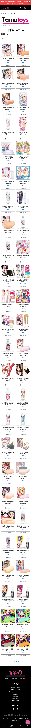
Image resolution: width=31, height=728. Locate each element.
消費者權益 (15, 696)
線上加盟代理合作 (15, 687)
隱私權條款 (15, 694)
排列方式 (4, 34)
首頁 (2, 13)
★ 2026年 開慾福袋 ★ (15, 689)
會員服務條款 (15, 698)
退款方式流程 (15, 700)
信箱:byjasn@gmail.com (15, 692)
